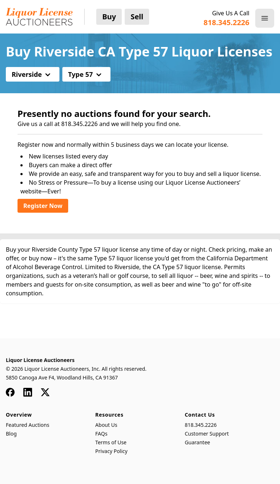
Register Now (42, 206)
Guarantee (197, 442)
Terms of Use (111, 442)
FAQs (101, 433)
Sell (137, 16)
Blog (11, 433)
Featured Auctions (27, 424)
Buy (109, 16)
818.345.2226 (201, 424)
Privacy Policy (111, 451)
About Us (106, 424)
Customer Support (207, 433)
